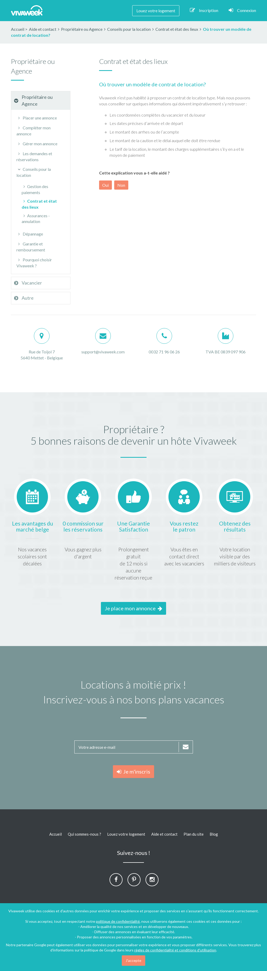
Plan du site (194, 834)
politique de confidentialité (118, 921)
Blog (214, 834)
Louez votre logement (155, 10)
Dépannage (29, 233)
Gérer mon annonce (36, 143)
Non (121, 185)
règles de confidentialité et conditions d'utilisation (175, 950)
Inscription (204, 10)
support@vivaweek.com (103, 351)
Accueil (17, 29)
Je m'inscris (133, 771)
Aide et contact (164, 834)
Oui (105, 185)
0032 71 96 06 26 (164, 351)
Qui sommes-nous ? (84, 834)
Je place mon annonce (133, 608)
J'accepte (133, 960)
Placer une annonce (36, 117)
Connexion (242, 10)
